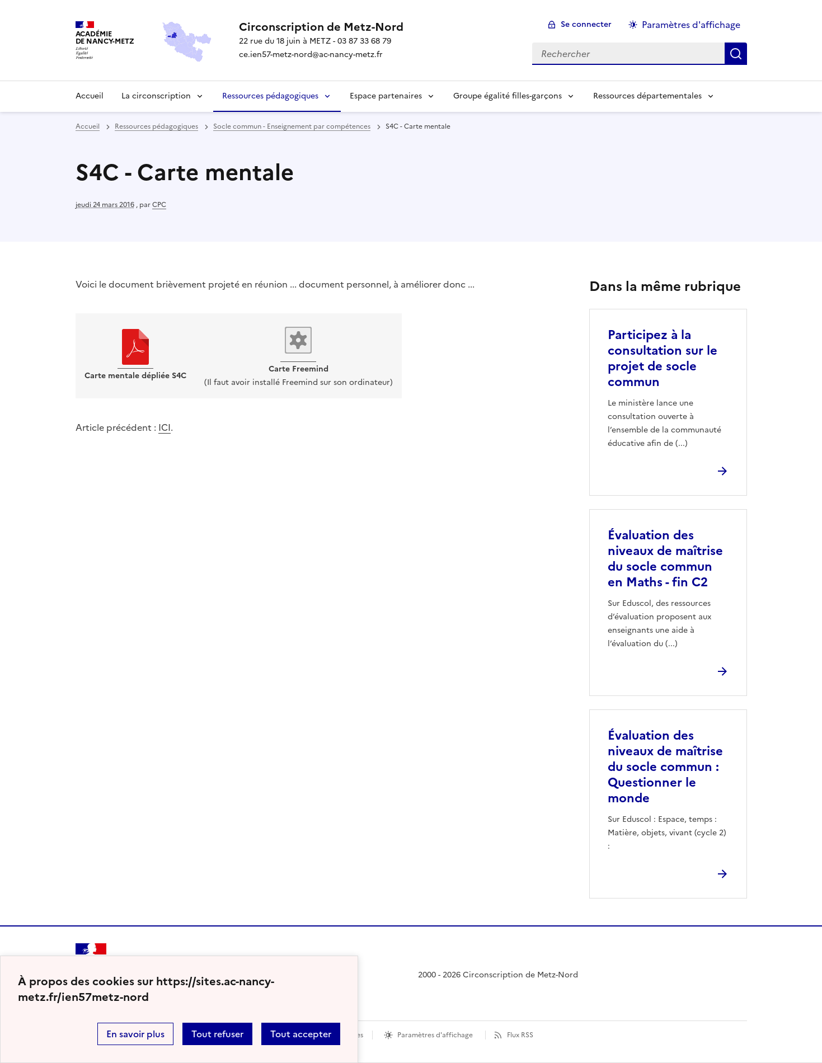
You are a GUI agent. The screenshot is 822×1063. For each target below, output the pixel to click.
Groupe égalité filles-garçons (507, 96)
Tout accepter (300, 1034)
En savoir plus (135, 1034)
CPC (159, 205)
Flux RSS (520, 1035)
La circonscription (156, 96)
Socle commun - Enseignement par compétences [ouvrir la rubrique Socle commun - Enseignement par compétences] (291, 126)
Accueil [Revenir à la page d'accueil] (90, 96)
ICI (164, 427)
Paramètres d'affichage (435, 1035)
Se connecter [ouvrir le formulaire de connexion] (586, 24)
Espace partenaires (386, 96)
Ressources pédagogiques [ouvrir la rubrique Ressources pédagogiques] (156, 126)
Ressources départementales (647, 96)
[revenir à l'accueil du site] (321, 27)
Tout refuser (217, 1034)
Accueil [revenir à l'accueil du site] (88, 126)
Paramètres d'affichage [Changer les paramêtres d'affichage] (691, 24)
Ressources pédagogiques (270, 96)
